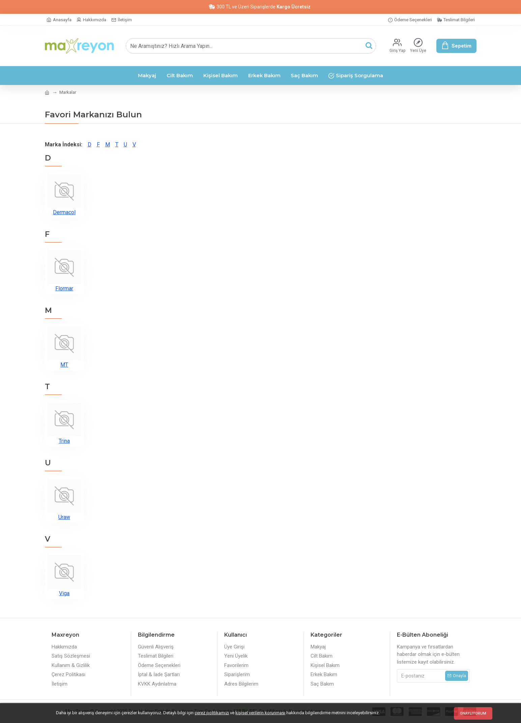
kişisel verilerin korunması (260, 712)
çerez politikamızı (212, 712)
